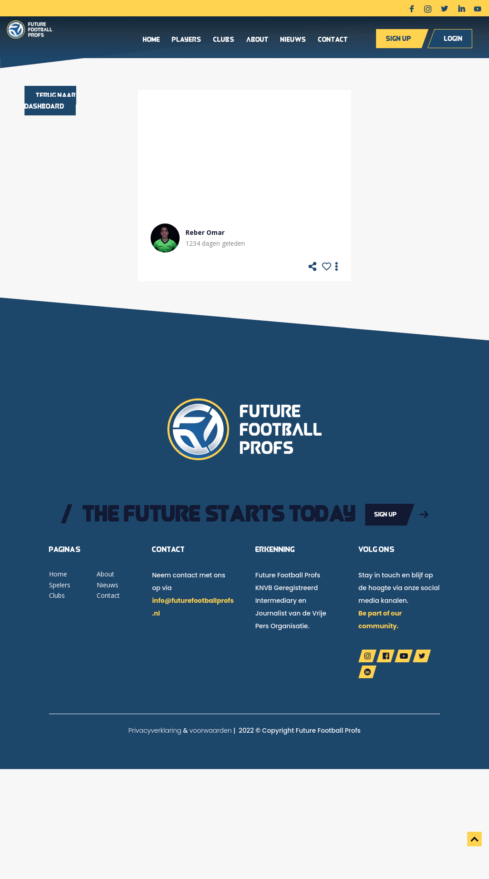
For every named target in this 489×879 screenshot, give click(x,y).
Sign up (398, 39)
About (257, 40)
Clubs (224, 40)
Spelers (59, 584)
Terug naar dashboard (50, 100)
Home (151, 40)
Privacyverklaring (154, 729)
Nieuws (293, 40)
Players (186, 40)
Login (453, 39)
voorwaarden (211, 729)
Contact (333, 40)
